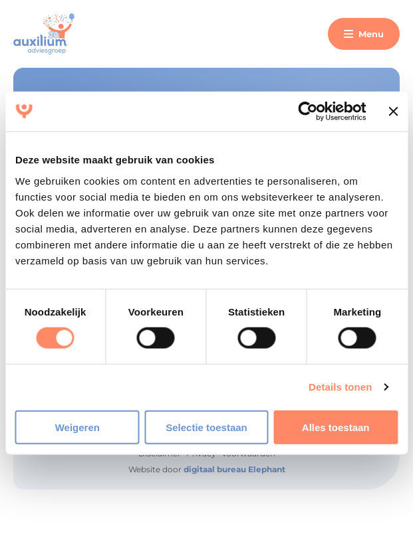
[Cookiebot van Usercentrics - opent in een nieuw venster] (308, 112)
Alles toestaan (336, 426)
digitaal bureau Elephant (234, 469)
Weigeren (77, 426)
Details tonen (340, 387)
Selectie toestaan (206, 426)
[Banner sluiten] (393, 111)
